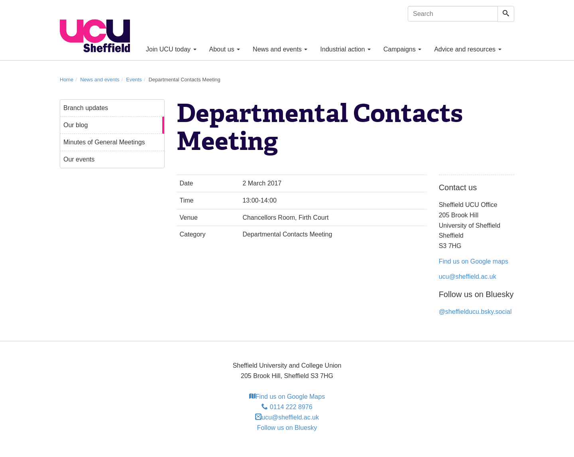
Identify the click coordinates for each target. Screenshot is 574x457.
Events (134, 80)
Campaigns (402, 49)
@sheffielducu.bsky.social (475, 311)
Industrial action (345, 49)
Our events (78, 159)
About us (224, 49)
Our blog (75, 125)
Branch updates (85, 107)
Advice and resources (467, 49)
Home (66, 80)
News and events (280, 49)
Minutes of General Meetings (104, 142)
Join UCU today (171, 49)
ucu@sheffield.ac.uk (467, 276)
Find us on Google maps (473, 261)
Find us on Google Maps (287, 396)
